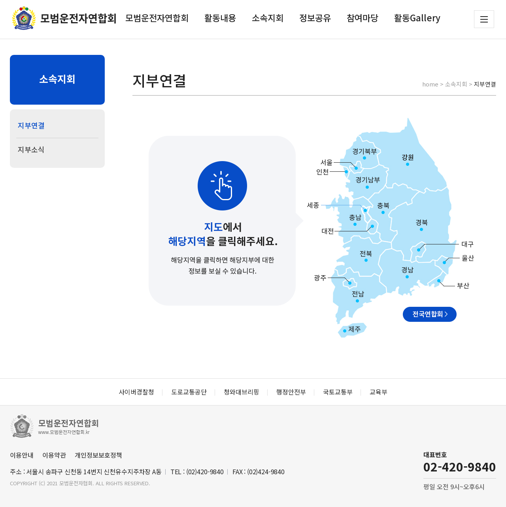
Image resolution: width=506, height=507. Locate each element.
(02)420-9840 (205, 471)
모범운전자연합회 (157, 17)
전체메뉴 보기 (484, 19)
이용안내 (22, 455)
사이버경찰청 (136, 391)
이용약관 (54, 455)
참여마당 (362, 17)
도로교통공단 (189, 391)
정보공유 (315, 17)
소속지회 (267, 17)
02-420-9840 (459, 466)
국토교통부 (338, 391)
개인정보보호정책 (98, 455)
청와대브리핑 (241, 391)
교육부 (378, 391)
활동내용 (220, 17)
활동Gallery (417, 17)
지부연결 (31, 125)
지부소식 (31, 149)
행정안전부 (291, 391)
